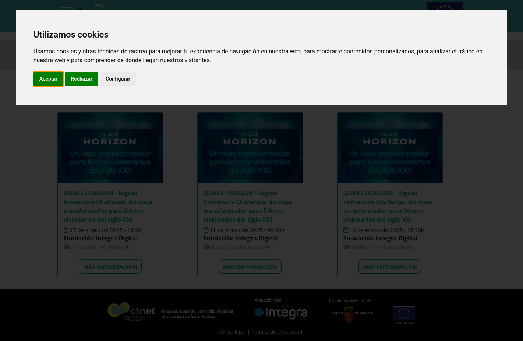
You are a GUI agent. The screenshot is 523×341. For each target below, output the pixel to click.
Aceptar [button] (48, 79)
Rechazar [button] (81, 79)
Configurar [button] (118, 79)
